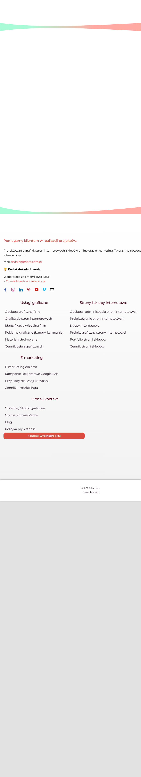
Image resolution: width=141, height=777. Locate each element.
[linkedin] (21, 289)
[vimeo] (44, 289)
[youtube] (36, 289)
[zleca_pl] (57, 453)
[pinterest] (29, 289)
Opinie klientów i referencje (26, 281)
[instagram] (13, 289)
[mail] (52, 289)
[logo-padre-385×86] (41, 228)
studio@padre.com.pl (26, 262)
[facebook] (5, 289)
